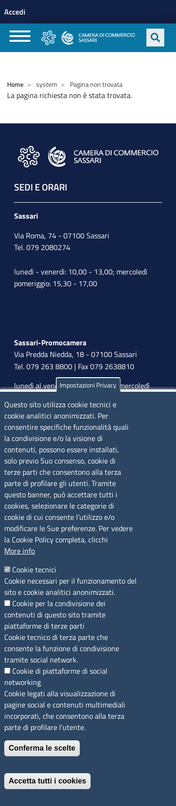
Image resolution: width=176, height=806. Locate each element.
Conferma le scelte (41, 748)
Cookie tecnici (34, 569)
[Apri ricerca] (155, 37)
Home (15, 84)
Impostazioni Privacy (88, 385)
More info (19, 550)
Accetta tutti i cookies (47, 781)
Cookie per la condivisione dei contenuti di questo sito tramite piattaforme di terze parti (55, 614)
